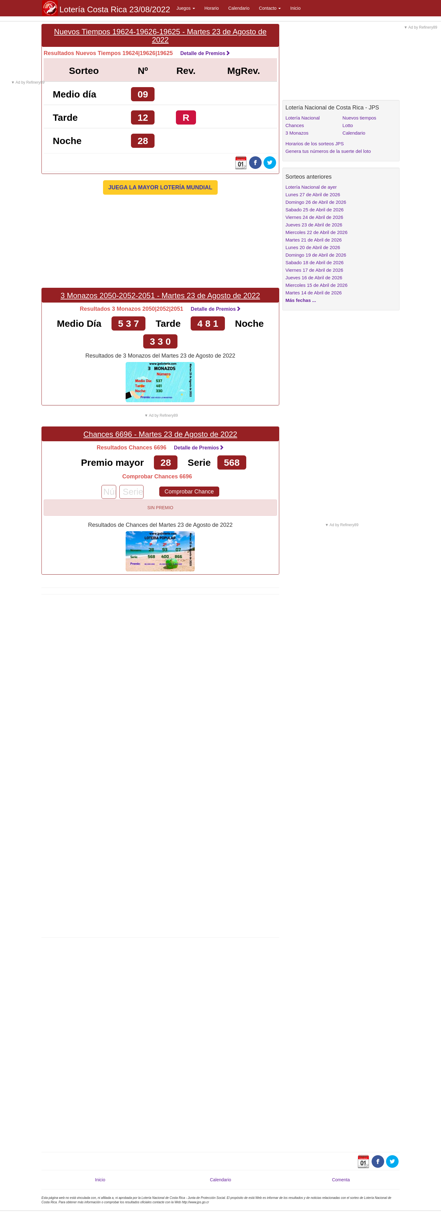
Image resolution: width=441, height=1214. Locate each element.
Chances (295, 125)
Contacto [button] (270, 8)
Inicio (295, 8)
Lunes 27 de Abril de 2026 (313, 194)
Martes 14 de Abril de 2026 (314, 292)
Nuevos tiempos (359, 117)
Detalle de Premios (205, 53)
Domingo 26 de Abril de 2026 (316, 202)
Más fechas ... (301, 300)
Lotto (347, 125)
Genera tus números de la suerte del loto (328, 151)
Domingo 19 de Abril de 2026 (316, 255)
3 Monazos (297, 133)
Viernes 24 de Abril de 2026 (314, 217)
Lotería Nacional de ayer (311, 187)
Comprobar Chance (189, 491)
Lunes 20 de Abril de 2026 (313, 247)
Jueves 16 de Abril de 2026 (314, 277)
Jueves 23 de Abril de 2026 (314, 224)
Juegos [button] (186, 8)
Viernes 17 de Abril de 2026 (314, 270)
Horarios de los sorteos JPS (315, 143)
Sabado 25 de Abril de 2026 (315, 209)
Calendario (239, 8)
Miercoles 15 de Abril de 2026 (317, 285)
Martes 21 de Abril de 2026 (314, 239)
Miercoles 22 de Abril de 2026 (317, 232)
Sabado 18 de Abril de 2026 (315, 262)
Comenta (341, 1179)
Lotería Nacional (303, 117)
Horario (211, 8)
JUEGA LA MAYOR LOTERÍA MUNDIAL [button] (160, 187)
